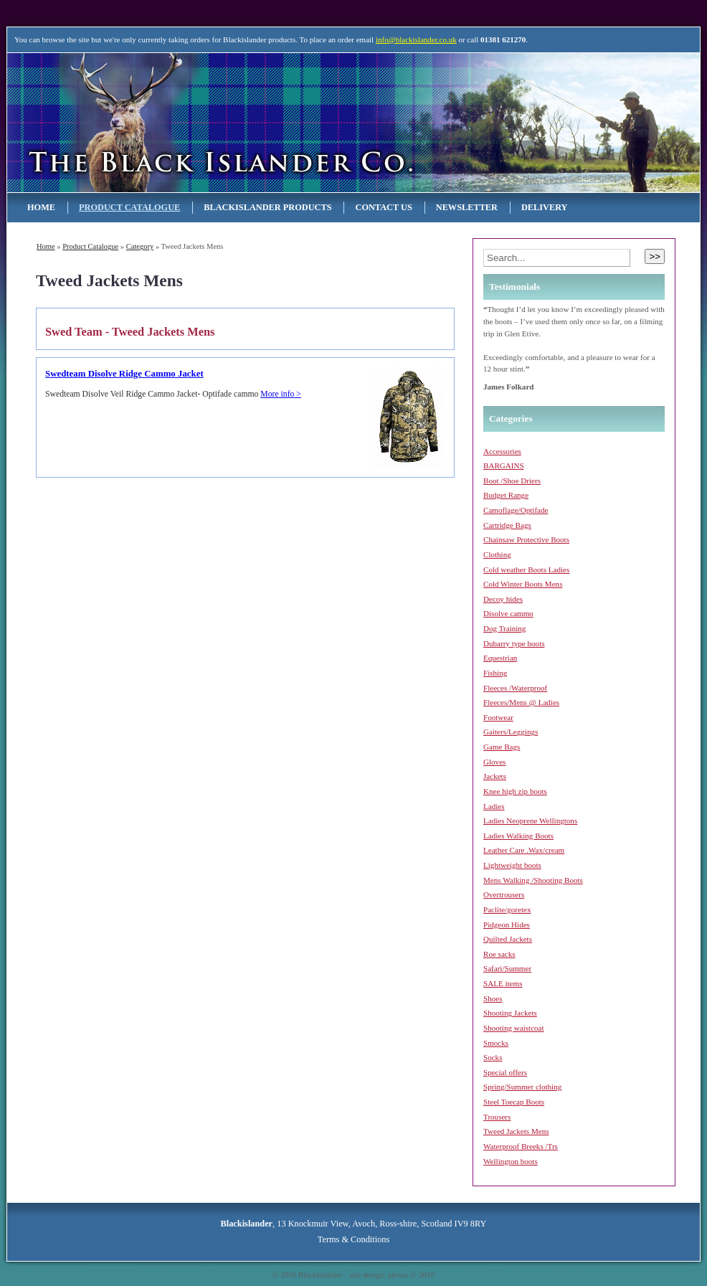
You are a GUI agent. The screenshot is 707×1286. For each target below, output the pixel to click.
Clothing (497, 554)
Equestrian (500, 657)
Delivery (544, 207)
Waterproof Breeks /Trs (520, 1146)
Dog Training (504, 628)
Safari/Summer (507, 968)
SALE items (502, 983)
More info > (280, 394)
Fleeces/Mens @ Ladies (521, 702)
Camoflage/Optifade (515, 510)
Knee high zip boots (515, 791)
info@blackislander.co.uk (416, 39)
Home (41, 207)
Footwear (498, 717)
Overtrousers (503, 894)
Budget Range (505, 495)
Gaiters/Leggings (510, 731)
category (140, 246)
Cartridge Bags (507, 525)
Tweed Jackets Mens (516, 1131)
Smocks (495, 1043)
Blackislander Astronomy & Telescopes (159, 122)
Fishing (495, 672)
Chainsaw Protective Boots (526, 539)
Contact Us (383, 207)
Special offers (505, 1072)
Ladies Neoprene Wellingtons (530, 820)
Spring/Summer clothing (522, 1086)
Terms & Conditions (353, 1239)
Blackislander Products (267, 207)
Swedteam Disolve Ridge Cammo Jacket (124, 374)
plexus (398, 1274)
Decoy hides (503, 599)
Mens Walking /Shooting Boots (533, 880)
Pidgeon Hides (506, 924)
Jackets (494, 776)
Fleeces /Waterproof (515, 688)
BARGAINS (503, 465)
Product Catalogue (129, 207)
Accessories (502, 451)
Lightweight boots (512, 865)
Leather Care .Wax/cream (523, 850)
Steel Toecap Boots (513, 1101)
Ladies (494, 806)
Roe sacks (499, 954)
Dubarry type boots (514, 643)
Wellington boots (510, 1161)
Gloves (494, 761)
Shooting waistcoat (513, 1027)
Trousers (497, 1116)
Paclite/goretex (507, 909)
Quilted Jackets (507, 939)
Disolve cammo (508, 613)
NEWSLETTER (467, 207)
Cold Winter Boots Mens (522, 584)
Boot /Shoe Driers (512, 480)
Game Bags (501, 746)
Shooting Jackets (510, 1012)
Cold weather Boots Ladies (526, 569)
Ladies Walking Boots (518, 835)
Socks (492, 1057)
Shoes (492, 998)
